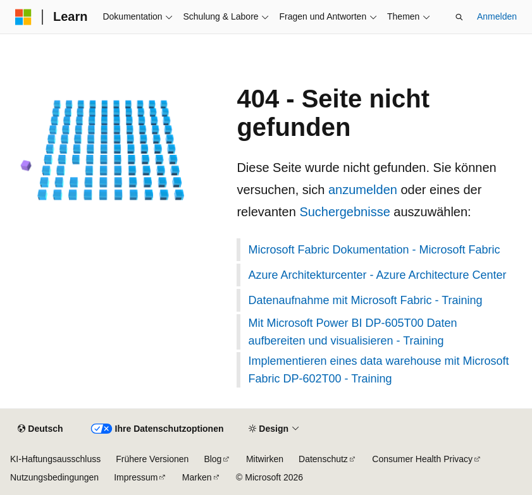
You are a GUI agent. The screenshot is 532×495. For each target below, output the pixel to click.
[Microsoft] (23, 17)
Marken (197, 477)
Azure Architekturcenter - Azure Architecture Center (377, 275)
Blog (212, 459)
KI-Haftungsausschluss (55, 459)
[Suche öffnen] (459, 17)
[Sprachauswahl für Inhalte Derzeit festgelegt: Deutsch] (40, 429)
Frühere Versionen (152, 459)
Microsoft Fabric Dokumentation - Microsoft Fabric (374, 249)
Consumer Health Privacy (422, 459)
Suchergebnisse (344, 212)
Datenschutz (323, 459)
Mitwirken (264, 459)
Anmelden (497, 16)
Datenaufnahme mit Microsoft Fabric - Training (365, 300)
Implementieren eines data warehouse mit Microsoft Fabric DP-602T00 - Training (378, 370)
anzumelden (362, 190)
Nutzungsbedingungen (54, 477)
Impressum (136, 477)
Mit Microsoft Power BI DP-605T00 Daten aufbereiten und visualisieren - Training (352, 332)
